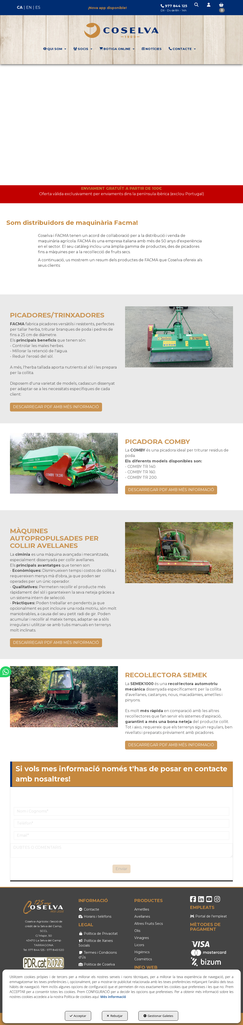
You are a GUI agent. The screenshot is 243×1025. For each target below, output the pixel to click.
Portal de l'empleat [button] (208, 916)
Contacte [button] (89, 909)
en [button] (29, 7)
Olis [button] (137, 931)
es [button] (37, 7)
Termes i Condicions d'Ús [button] (98, 954)
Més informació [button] (113, 996)
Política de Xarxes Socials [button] (96, 943)
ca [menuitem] (20, 7)
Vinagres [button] (141, 938)
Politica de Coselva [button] (97, 964)
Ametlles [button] (141, 909)
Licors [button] (139, 945)
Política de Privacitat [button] (98, 933)
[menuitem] (29, 7)
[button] (197, 5)
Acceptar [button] (78, 1016)
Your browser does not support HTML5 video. (121, 124)
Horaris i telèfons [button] (95, 916)
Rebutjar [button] (115, 1016)
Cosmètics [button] (143, 959)
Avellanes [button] (142, 916)
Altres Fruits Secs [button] (148, 923)
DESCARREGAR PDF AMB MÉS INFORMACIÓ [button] (56, 407)
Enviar (121, 869)
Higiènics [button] (142, 952)
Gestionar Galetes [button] (158, 1016)
